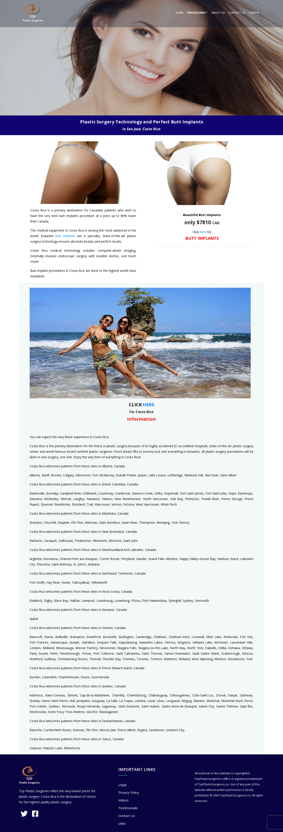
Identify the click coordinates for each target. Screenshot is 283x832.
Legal (122, 784)
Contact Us (236, 12)
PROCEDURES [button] (196, 12)
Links (122, 823)
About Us (218, 12)
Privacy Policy (128, 792)
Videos (254, 12)
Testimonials (128, 808)
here (203, 232)
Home (180, 12)
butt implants (65, 236)
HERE (148, 405)
